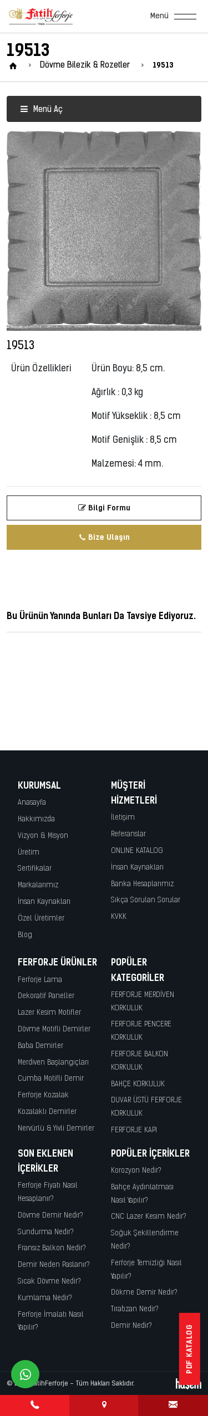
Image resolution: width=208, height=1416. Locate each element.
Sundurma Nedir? (46, 1232)
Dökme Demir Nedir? (144, 1293)
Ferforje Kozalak (43, 1095)
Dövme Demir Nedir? (50, 1215)
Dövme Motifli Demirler (54, 1029)
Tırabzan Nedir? (135, 1309)
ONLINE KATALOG (137, 851)
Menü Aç (41, 110)
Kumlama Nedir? (45, 1298)
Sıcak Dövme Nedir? (49, 1281)
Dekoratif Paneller (46, 996)
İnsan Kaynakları (44, 902)
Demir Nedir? (131, 1326)
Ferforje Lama (40, 980)
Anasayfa (32, 803)
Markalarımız (38, 885)
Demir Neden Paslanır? (54, 1265)
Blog (25, 935)
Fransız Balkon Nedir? (52, 1248)
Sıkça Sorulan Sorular (145, 900)
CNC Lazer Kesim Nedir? (148, 1217)
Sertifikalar (35, 869)
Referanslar (128, 834)
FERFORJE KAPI (134, 1130)
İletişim (123, 818)
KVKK (118, 917)
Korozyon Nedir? (136, 1171)
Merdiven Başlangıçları (53, 1063)
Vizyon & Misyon (43, 836)
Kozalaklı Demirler (47, 1112)
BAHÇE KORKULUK (138, 1084)
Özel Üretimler (41, 918)
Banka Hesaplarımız (142, 884)
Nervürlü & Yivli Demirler (56, 1128)
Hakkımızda (36, 819)
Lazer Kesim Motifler (49, 1013)
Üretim (28, 852)
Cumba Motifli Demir (51, 1079)
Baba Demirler (40, 1046)
